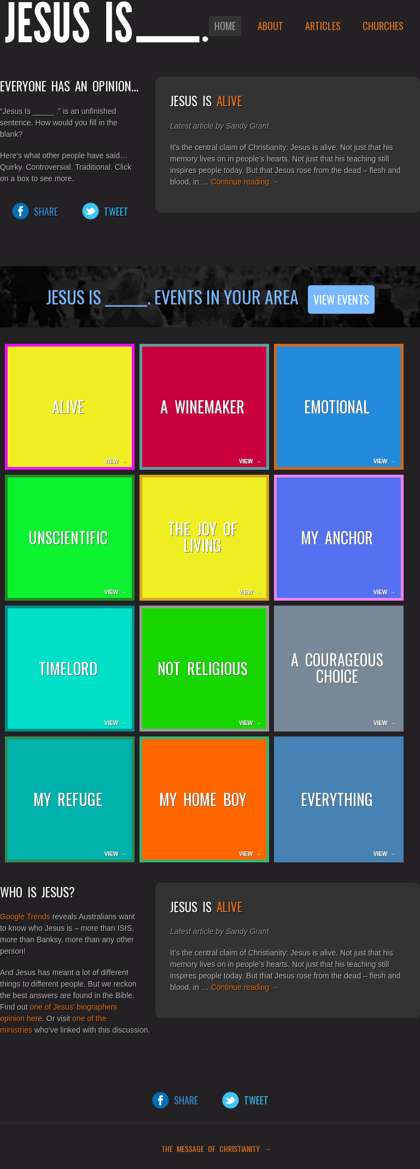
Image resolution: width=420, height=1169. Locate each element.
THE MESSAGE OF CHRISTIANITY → (212, 1148)
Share (46, 211)
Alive (229, 100)
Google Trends (25, 916)
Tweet (116, 211)
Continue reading (245, 181)
